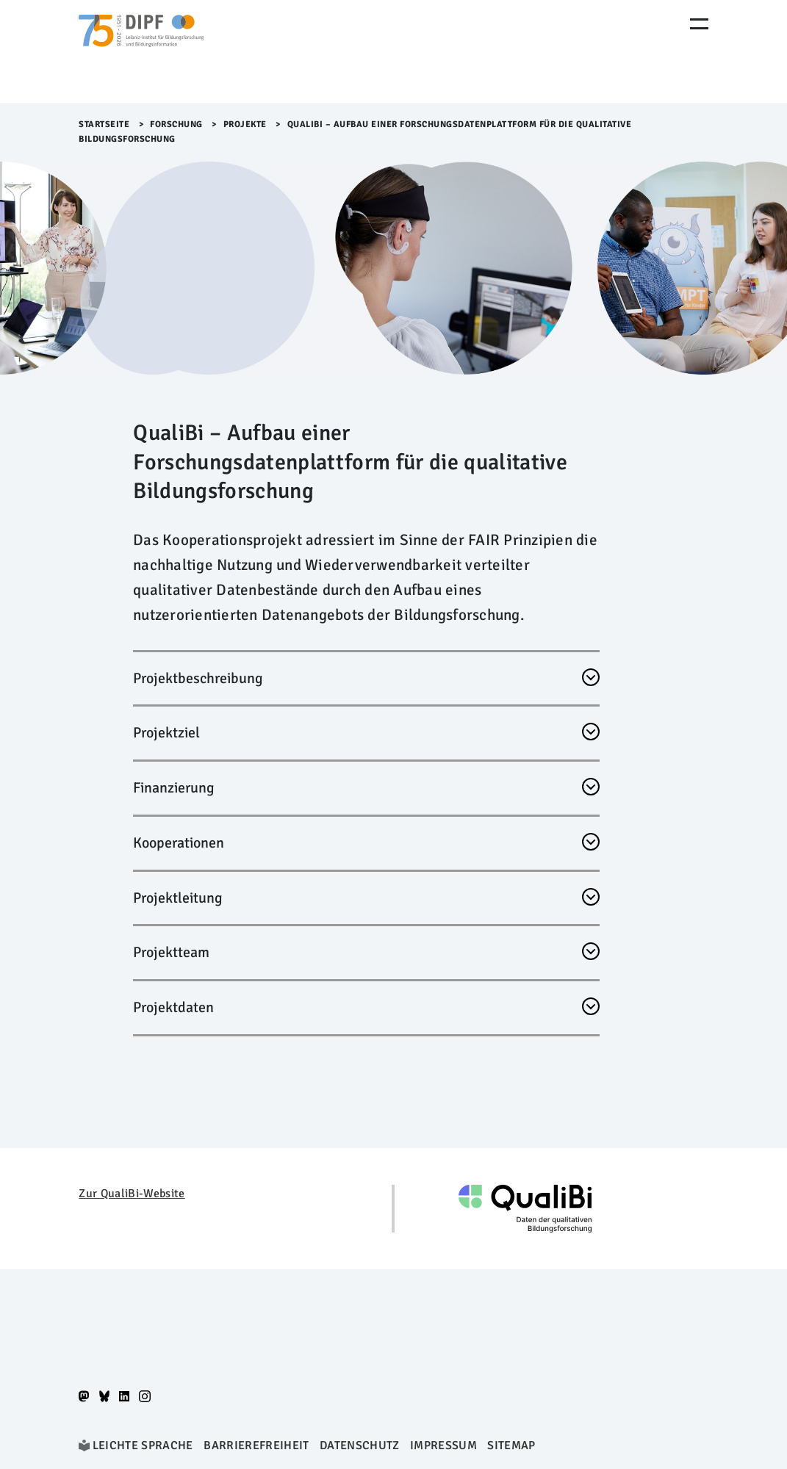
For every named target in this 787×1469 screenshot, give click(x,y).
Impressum (443, 1445)
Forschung (176, 124)
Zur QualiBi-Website (131, 1193)
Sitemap (511, 1445)
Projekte (245, 124)
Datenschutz (360, 1445)
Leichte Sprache (143, 1445)
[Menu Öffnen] (699, 24)
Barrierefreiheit (256, 1445)
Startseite (104, 124)
